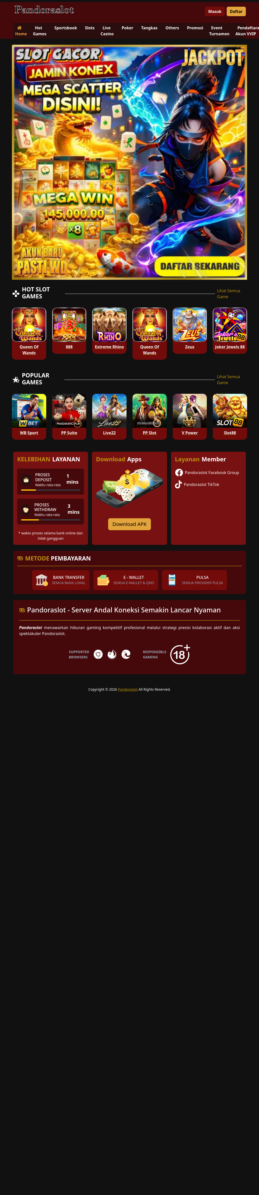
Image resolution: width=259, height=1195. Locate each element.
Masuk (214, 11)
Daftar (236, 11)
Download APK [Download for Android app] (129, 524)
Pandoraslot (128, 689)
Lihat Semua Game (228, 293)
